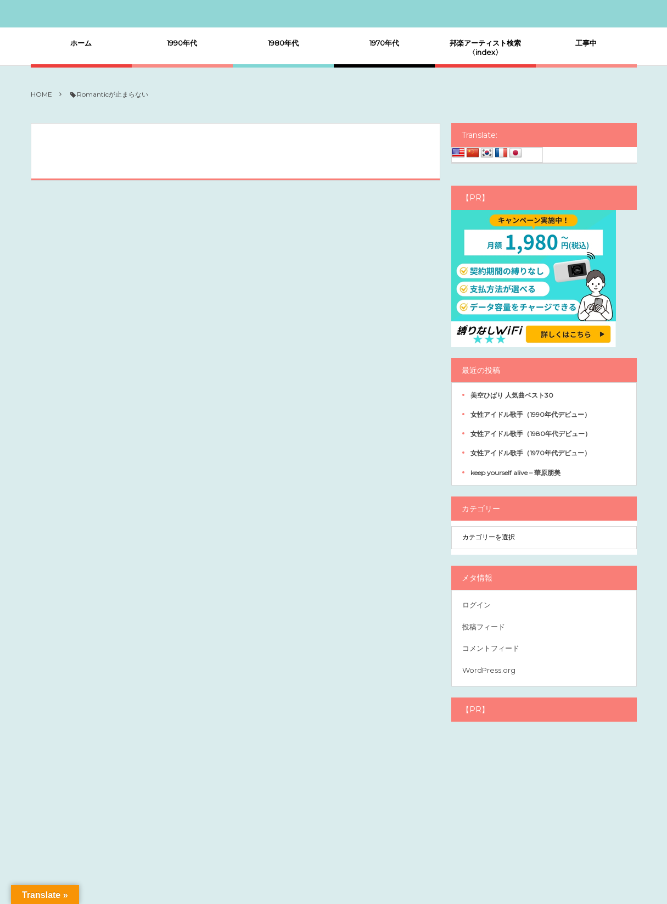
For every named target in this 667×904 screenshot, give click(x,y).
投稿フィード (483, 626)
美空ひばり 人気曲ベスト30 (511, 395)
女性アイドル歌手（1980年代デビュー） (530, 433)
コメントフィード (490, 648)
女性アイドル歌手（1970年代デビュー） (530, 453)
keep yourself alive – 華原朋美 (515, 472)
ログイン (476, 604)
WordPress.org (488, 670)
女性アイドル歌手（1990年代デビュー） (530, 414)
